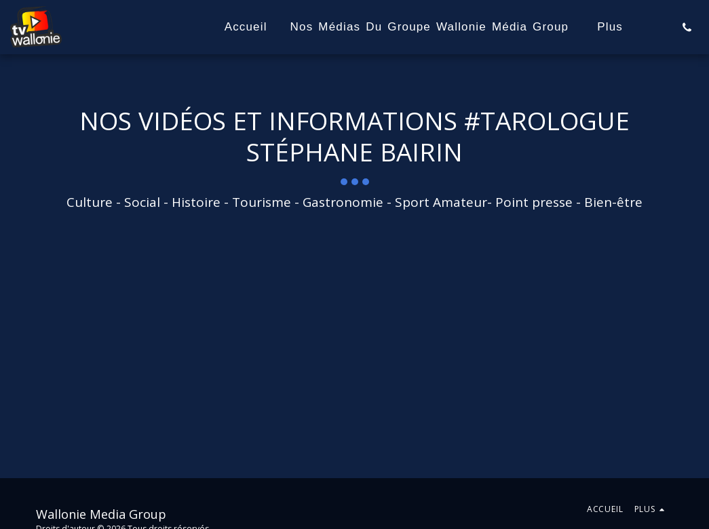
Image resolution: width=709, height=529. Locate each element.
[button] (687, 27)
